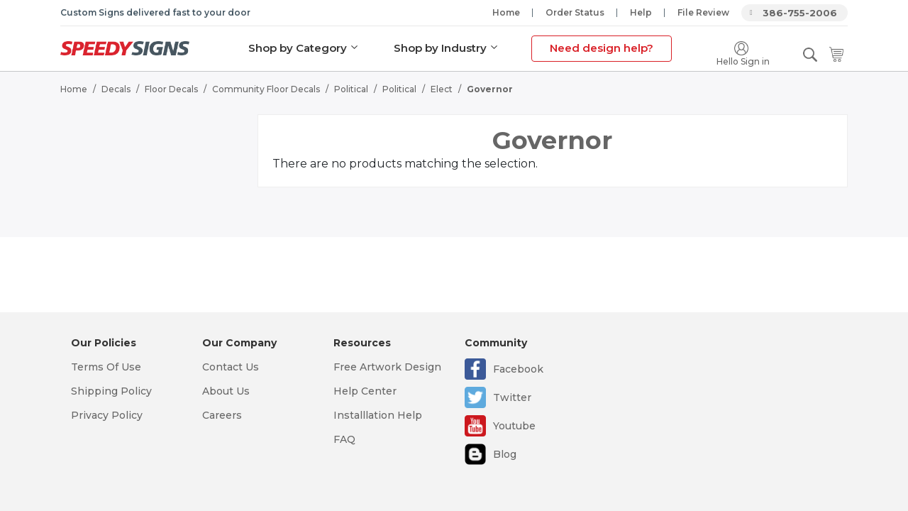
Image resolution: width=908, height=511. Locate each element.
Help (641, 12)
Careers (222, 415)
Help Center (365, 391)
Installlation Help (377, 415)
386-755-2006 (800, 12)
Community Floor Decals (266, 89)
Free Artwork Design (387, 367)
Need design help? (601, 48)
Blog (504, 454)
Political (351, 89)
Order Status (575, 12)
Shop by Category (297, 48)
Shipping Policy (111, 391)
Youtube (514, 425)
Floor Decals (171, 89)
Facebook (518, 369)
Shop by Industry (440, 48)
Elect (442, 89)
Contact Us (230, 367)
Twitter (512, 397)
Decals (116, 89)
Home (506, 12)
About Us (226, 391)
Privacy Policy (107, 415)
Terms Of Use (106, 367)
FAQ (344, 439)
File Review (703, 12)
